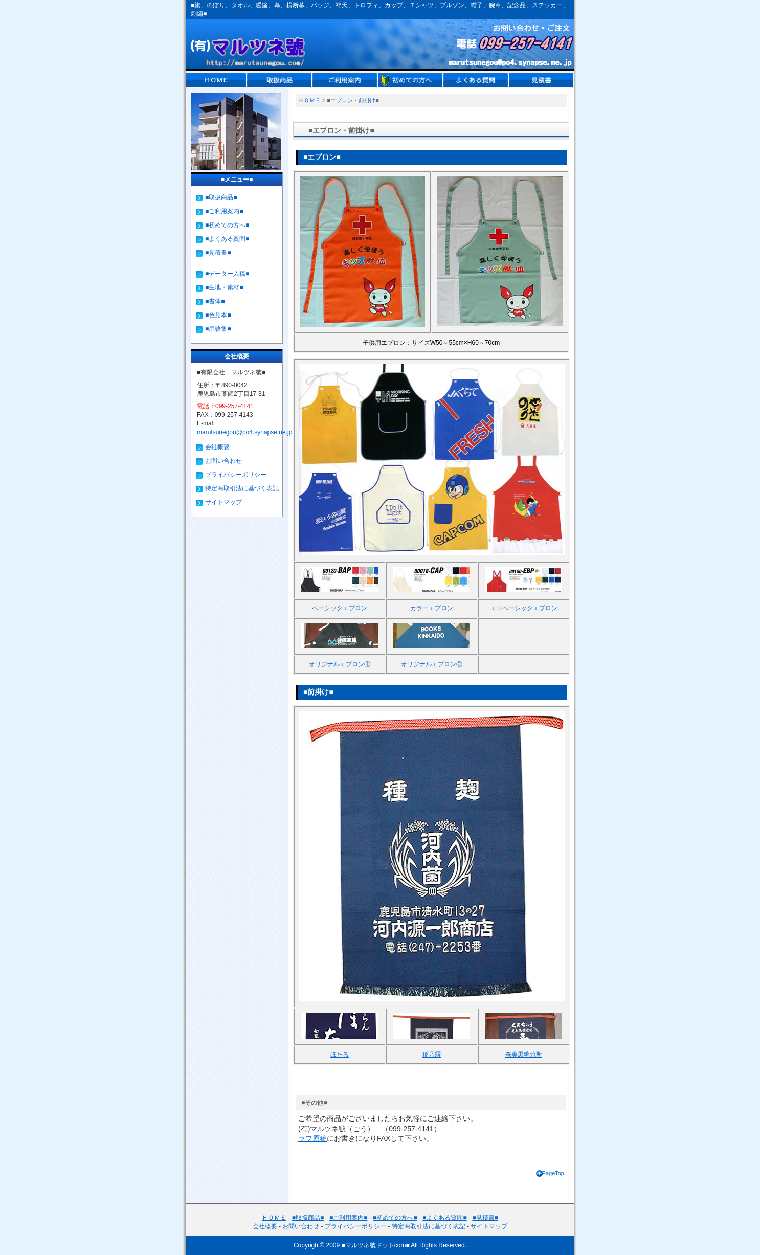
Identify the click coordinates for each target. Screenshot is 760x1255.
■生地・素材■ (224, 287)
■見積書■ (218, 252)
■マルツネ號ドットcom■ (376, 1245)
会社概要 (217, 447)
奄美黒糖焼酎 (523, 1054)
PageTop (553, 1173)
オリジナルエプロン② (431, 664)
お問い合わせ (223, 460)
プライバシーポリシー (235, 474)
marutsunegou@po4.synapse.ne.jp (244, 432)
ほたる (339, 1054)
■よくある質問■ (227, 238)
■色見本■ (218, 315)
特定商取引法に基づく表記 (242, 488)
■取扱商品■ (221, 197)
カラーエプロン (431, 608)
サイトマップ (223, 502)
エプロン (341, 100)
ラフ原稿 (312, 1138)
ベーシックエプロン (339, 608)
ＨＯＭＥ (309, 100)
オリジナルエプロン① (339, 664)
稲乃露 (431, 1054)
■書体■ (215, 301)
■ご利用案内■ (224, 211)
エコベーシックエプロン (523, 608)
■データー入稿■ (227, 273)
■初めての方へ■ (227, 225)
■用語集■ (218, 328)
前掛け (367, 100)
